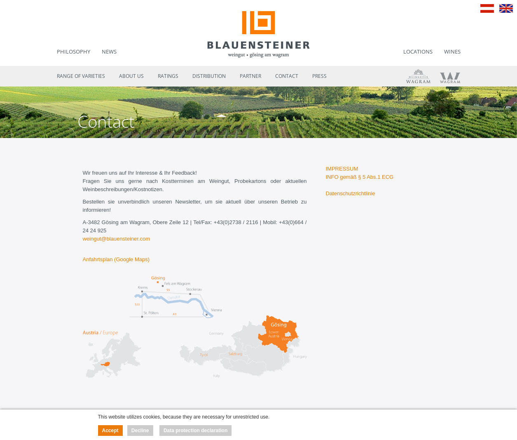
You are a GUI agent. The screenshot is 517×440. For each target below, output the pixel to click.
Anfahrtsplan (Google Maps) (116, 259)
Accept (110, 430)
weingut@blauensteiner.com (116, 239)
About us (131, 76)
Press (319, 76)
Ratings (168, 76)
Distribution (209, 76)
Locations (418, 51)
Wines (452, 51)
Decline (140, 430)
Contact (286, 76)
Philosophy (73, 51)
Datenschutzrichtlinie (350, 193)
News (109, 51)
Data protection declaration (195, 430)
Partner (250, 76)
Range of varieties (81, 76)
